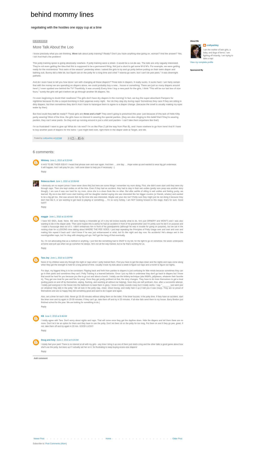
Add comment (41, 358)
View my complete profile (201, 62)
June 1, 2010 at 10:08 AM (67, 181)
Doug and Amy (48, 340)
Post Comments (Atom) (56, 443)
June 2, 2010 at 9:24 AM (67, 340)
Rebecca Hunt (48, 181)
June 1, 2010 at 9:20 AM (61, 160)
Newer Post (39, 438)
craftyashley (213, 45)
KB (42, 316)
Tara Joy (45, 258)
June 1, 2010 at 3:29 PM (61, 258)
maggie (44, 216)
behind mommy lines (62, 14)
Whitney (45, 160)
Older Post (177, 438)
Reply (43, 172)
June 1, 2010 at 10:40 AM (60, 216)
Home (108, 438)
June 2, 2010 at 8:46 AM (56, 316)
